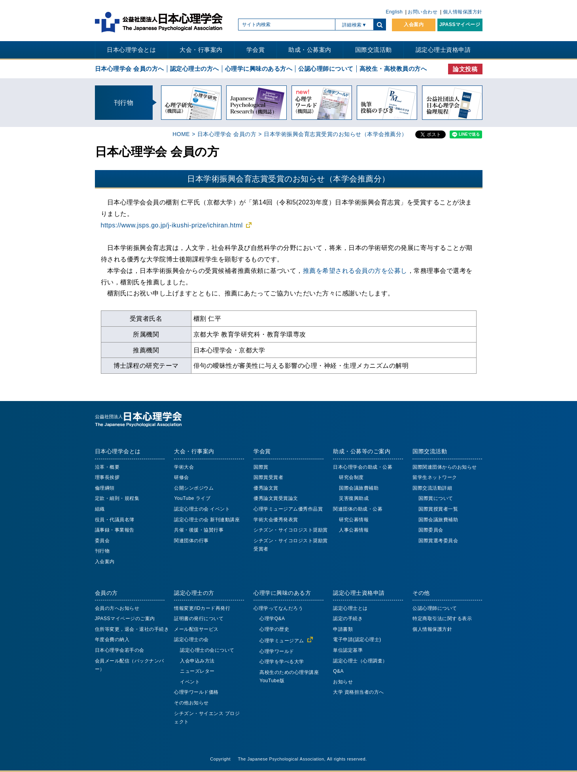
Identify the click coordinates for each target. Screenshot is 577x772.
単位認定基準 (348, 650)
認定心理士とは (350, 608)
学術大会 (184, 467)
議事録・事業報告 (114, 530)
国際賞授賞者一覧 (438, 509)
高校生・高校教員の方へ (393, 69)
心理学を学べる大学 (281, 661)
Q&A (338, 671)
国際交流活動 (373, 50)
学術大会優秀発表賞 (276, 519)
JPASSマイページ (459, 24)
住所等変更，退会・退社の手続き (132, 629)
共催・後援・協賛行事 (198, 530)
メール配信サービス (196, 629)
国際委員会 (430, 530)
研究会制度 (351, 477)
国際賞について (435, 498)
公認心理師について (326, 69)
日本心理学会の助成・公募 (362, 467)
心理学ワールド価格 (196, 692)
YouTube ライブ (192, 498)
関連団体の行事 (191, 540)
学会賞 (255, 50)
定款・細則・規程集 (117, 498)
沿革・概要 (107, 467)
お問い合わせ (422, 11)
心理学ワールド (276, 651)
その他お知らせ (191, 702)
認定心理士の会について (207, 650)
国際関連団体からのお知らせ (444, 467)
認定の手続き (348, 618)
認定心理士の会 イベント (202, 509)
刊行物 (102, 551)
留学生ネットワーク (434, 477)
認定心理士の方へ (194, 69)
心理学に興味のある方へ (259, 69)
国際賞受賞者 (268, 477)
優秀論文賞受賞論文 (276, 498)
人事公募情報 (354, 530)
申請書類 (343, 629)
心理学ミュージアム (281, 640)
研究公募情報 (354, 519)
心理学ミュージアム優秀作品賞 (288, 509)
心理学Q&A (272, 618)
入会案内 (414, 24)
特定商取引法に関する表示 (442, 618)
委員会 (102, 540)
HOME (181, 134)
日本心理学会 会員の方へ (129, 69)
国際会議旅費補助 (358, 488)
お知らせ (343, 681)
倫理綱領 (105, 488)
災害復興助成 (354, 498)
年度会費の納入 (112, 639)
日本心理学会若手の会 (119, 650)
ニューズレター (197, 671)
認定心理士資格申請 (443, 50)
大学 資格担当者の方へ (358, 692)
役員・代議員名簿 (114, 519)
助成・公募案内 (309, 50)
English (394, 11)
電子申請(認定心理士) (357, 639)
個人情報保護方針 (462, 11)
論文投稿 (465, 69)
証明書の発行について (198, 618)
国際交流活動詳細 (432, 488)
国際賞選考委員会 (438, 540)
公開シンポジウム (194, 488)
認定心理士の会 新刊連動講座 (207, 519)
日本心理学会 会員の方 (227, 134)
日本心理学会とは (131, 50)
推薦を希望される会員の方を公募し (355, 270)
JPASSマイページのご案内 (125, 618)
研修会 (181, 477)
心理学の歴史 (274, 629)
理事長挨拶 (107, 477)
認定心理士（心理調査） (360, 660)
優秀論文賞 (266, 488)
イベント (190, 681)
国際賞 (261, 467)
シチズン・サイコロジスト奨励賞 (291, 530)
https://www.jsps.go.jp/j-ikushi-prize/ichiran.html (172, 225)
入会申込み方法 (197, 660)
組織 (100, 509)
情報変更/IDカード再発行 (202, 608)
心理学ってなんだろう (278, 608)
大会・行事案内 (201, 50)
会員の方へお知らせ (117, 608)
